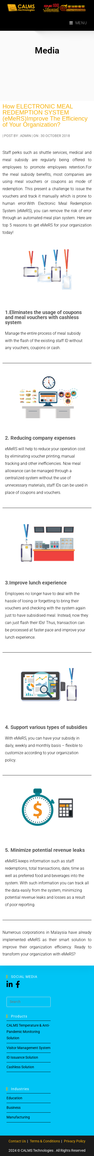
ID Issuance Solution (22, 1057)
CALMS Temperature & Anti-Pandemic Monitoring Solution (28, 1031)
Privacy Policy (74, 1141)
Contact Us (17, 1141)
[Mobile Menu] (78, 23)
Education (14, 1098)
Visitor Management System (28, 1048)
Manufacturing (18, 1117)
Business (14, 1108)
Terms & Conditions (45, 1141)
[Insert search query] (28, 1002)
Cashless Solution (20, 1067)
